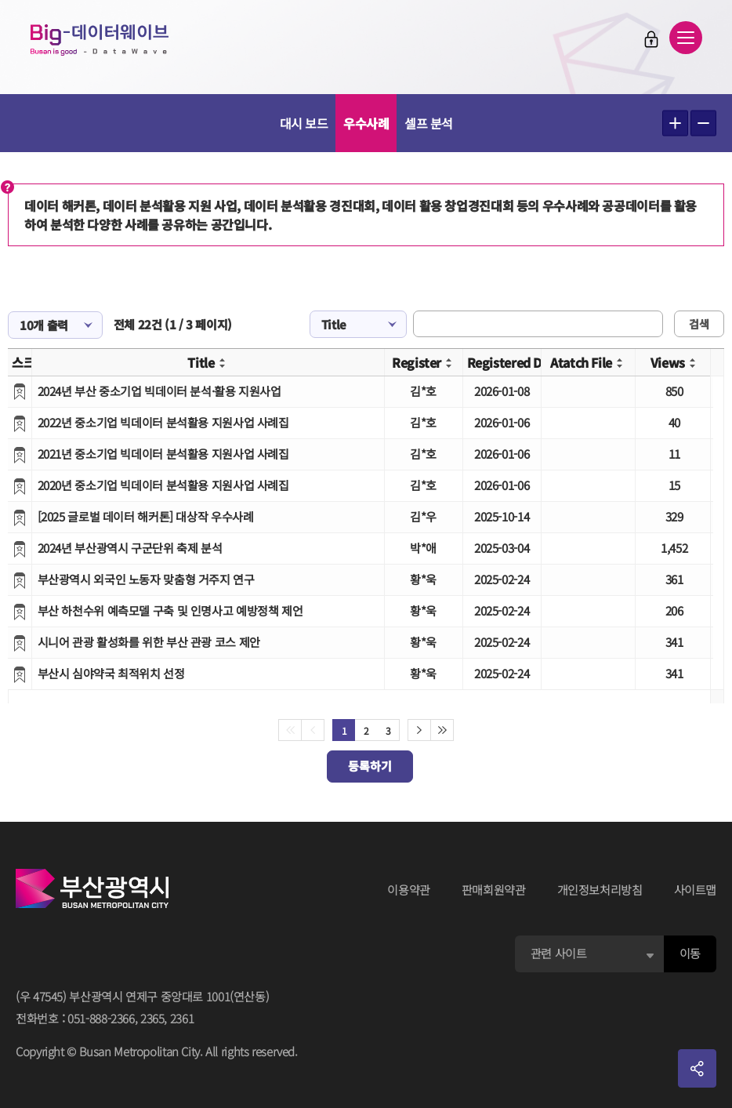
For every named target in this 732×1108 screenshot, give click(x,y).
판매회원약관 (494, 889)
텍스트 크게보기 (675, 123)
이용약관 (408, 889)
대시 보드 (304, 123)
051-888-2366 (101, 1018)
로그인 (650, 40)
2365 (152, 1018)
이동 (690, 953)
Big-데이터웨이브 (101, 40)
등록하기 (370, 765)
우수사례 (366, 123)
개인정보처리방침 (600, 889)
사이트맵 (695, 889)
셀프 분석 (428, 123)
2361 (182, 1018)
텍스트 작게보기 (703, 123)
